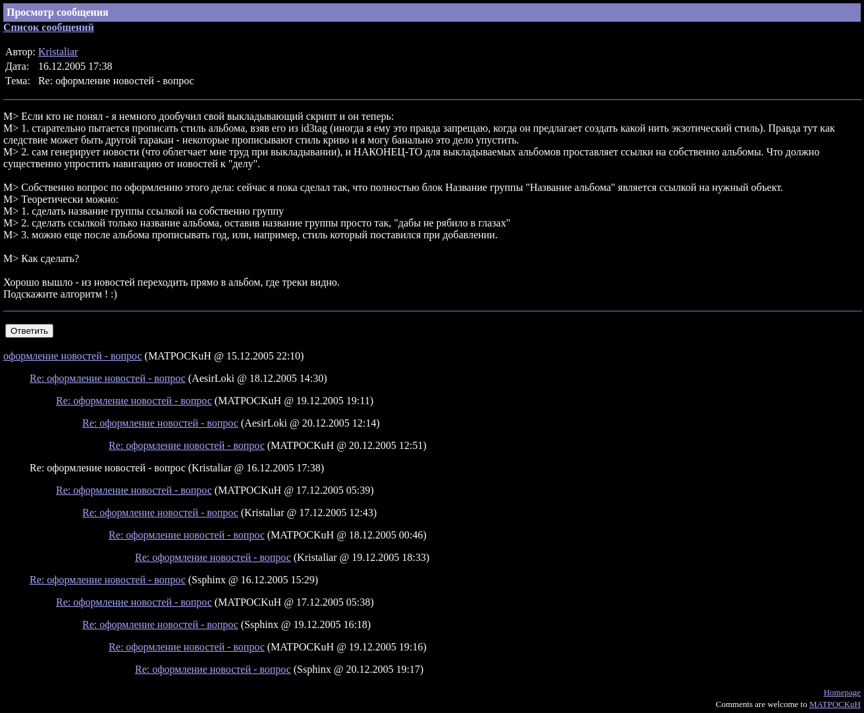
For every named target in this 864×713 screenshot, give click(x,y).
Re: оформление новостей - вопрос (108, 378)
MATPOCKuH (835, 704)
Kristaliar (58, 51)
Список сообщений (48, 27)
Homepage (842, 692)
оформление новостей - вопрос (72, 355)
